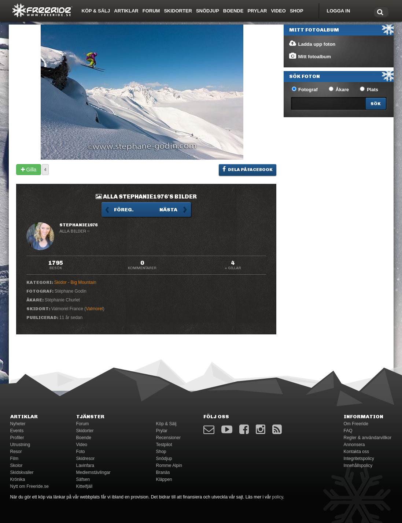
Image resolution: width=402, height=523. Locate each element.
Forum (151, 11)
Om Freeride (356, 423)
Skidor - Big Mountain (75, 282)
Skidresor (85, 458)
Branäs (163, 472)
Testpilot (164, 444)
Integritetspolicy (359, 458)
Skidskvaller (22, 472)
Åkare (339, 89)
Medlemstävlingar (93, 472)
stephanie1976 (78, 224)
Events (17, 430)
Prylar (257, 11)
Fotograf (305, 89)
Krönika (17, 479)
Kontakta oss (356, 451)
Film (14, 458)
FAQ (348, 430)
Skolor (16, 465)
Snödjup (207, 11)
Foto (80, 451)
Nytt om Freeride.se (29, 486)
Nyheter (18, 423)
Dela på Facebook (247, 169)
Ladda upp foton (312, 43)
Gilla (29, 170)
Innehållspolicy (358, 465)
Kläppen (164, 479)
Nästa (168, 210)
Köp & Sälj (96, 11)
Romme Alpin (169, 465)
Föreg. (124, 210)
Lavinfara (85, 465)
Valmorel (94, 308)
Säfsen (83, 479)
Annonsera (354, 444)
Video (278, 11)
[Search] (376, 104)
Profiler (17, 437)
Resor (16, 451)
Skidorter (178, 11)
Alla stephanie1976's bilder (146, 196)
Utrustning (20, 444)
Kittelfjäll (84, 486)
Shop (296, 11)
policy (277, 497)
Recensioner (168, 437)
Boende (233, 11)
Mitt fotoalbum (309, 56)
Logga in (338, 11)
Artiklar (126, 11)
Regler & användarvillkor (368, 437)
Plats (369, 89)
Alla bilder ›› (74, 231)
